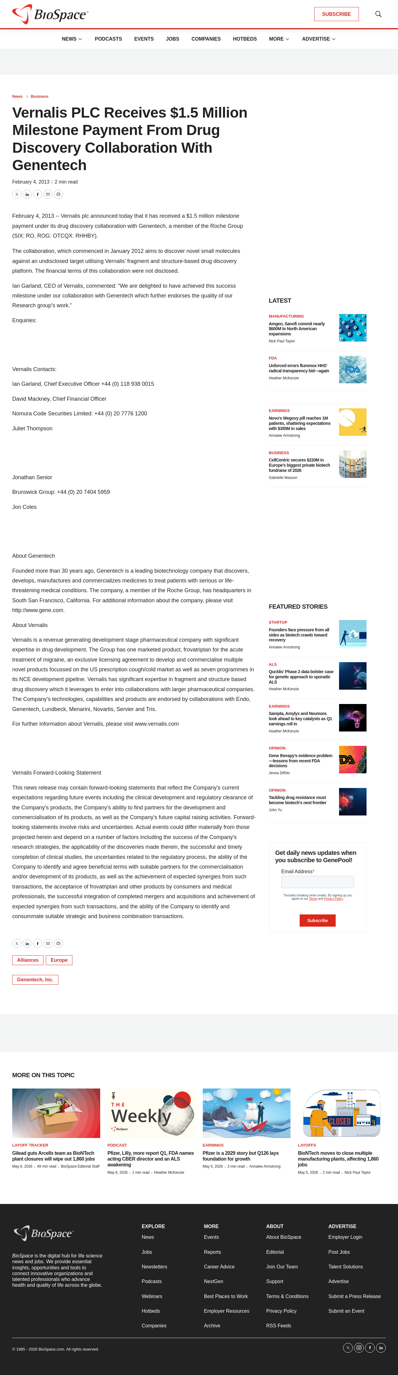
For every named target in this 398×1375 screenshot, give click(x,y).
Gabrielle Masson (283, 478)
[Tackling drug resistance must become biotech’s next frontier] (353, 801)
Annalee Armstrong (284, 435)
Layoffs (307, 1145)
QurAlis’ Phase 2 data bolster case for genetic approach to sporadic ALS (301, 676)
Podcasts (108, 39)
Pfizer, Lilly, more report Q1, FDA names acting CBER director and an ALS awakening (151, 1159)
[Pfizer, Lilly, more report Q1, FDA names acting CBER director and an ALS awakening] (151, 1113)
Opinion (277, 748)
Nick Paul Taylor (282, 341)
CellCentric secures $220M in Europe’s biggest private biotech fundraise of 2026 (299, 465)
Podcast (117, 1145)
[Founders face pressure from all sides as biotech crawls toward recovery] (353, 633)
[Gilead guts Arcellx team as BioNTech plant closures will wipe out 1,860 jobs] (56, 1113)
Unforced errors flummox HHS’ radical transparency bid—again (299, 368)
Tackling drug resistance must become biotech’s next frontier (297, 800)
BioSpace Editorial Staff (80, 1166)
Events (144, 39)
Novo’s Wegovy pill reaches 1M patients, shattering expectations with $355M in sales (299, 423)
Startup (278, 622)
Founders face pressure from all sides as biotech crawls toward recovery (299, 635)
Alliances (27, 960)
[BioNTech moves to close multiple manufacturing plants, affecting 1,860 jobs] (342, 1113)
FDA (273, 358)
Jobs (172, 39)
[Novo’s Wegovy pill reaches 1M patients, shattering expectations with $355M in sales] (353, 422)
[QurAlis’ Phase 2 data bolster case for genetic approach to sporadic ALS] (353, 676)
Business (40, 96)
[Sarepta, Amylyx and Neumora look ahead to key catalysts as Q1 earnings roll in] (353, 717)
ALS (273, 664)
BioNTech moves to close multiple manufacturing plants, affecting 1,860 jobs (338, 1159)
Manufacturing (286, 316)
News (69, 39)
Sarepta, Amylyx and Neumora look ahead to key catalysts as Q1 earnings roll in (300, 718)
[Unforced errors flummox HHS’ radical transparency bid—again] (353, 369)
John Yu (275, 810)
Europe (59, 960)
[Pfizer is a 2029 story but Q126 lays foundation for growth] (247, 1113)
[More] (80, 39)
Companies (206, 39)
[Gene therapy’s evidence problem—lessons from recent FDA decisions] (353, 759)
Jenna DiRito (279, 773)
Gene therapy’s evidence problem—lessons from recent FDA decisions (300, 760)
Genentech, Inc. (35, 979)
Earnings (279, 410)
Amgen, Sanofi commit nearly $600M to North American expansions (297, 329)
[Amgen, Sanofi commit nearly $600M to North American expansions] (353, 327)
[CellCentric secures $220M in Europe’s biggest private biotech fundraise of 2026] (353, 464)
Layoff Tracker (30, 1145)
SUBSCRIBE (336, 14)
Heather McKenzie (284, 378)
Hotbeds (245, 39)
